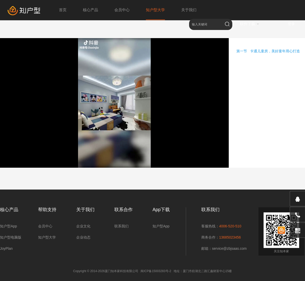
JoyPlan (6, 248)
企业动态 (83, 237)
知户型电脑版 (10, 237)
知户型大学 (47, 237)
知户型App (8, 226)
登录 (291, 24)
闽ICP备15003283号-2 (156, 271)
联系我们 (121, 226)
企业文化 (83, 226)
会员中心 (45, 226)
